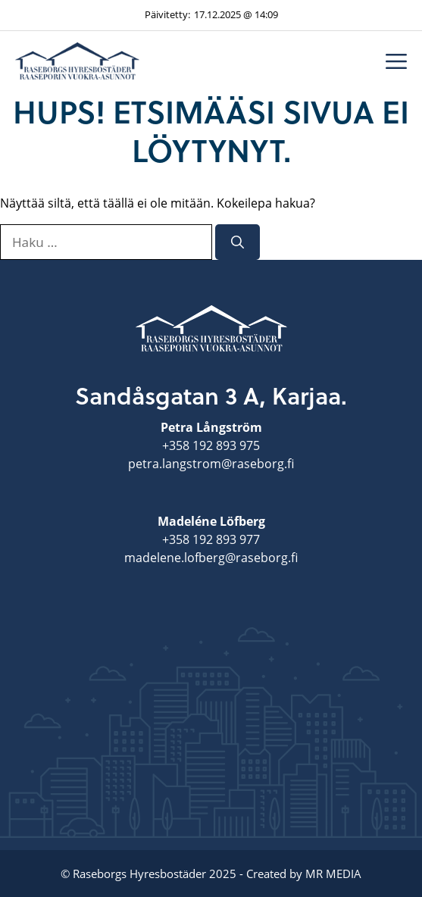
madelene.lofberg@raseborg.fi (211, 557)
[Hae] (237, 242)
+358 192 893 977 (211, 539)
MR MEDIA (333, 873)
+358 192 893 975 (211, 445)
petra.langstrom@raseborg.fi (211, 463)
